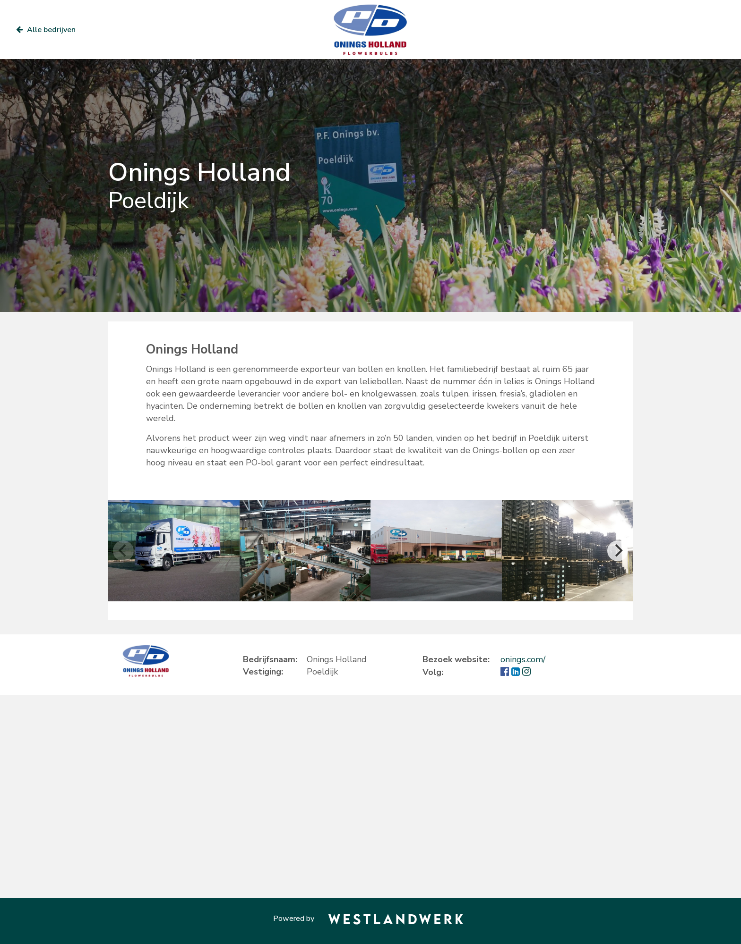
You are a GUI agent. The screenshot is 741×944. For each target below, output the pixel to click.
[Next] (617, 550)
